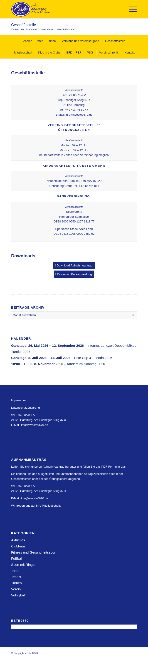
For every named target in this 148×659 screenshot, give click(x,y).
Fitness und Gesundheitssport (33, 552)
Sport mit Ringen (24, 564)
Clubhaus (18, 546)
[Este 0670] (61, 9)
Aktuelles (18, 540)
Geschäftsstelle (23, 25)
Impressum (18, 400)
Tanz (14, 571)
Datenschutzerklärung (25, 407)
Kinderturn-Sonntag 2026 (86, 364)
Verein (16, 589)
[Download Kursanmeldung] (74, 274)
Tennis (16, 577)
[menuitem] (130, 9)
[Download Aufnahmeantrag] (74, 265)
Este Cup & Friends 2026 (93, 358)
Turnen (16, 583)
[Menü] (130, 9)
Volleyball (18, 595)
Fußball (16, 558)
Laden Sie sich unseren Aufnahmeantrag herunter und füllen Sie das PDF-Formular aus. (68, 466)
